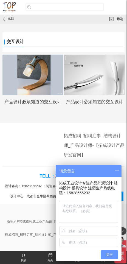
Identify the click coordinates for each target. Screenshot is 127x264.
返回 (8, 18)
